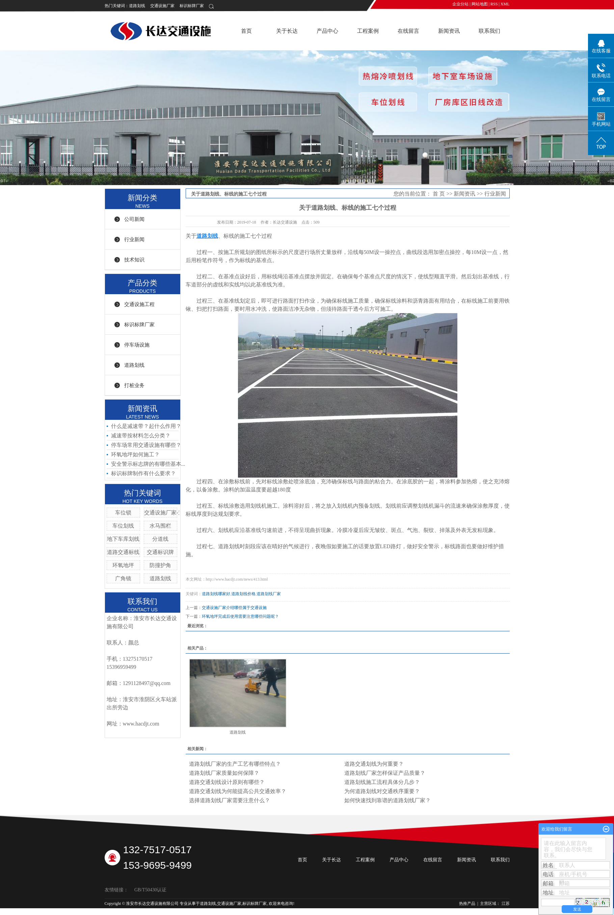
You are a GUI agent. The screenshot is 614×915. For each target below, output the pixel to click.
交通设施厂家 (162, 5)
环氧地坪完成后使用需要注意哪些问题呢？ (240, 616)
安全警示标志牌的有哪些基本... (148, 464)
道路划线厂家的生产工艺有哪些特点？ (235, 764)
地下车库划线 (123, 539)
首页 (246, 31)
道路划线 (137, 5)
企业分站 (460, 4)
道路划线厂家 (269, 593)
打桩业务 (134, 385)
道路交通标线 (123, 552)
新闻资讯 (449, 31)
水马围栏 (160, 526)
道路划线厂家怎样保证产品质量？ (384, 773)
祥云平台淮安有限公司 (221, 910)
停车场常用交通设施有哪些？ (146, 445)
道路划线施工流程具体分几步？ (382, 782)
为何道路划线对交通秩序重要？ (382, 791)
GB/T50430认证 (150, 889)
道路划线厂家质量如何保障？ (224, 773)
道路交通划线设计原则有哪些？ (227, 782)
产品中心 (327, 31)
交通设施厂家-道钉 (166, 512)
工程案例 (368, 31)
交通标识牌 (160, 552)
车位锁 (123, 512)
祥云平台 (169, 910)
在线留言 (408, 31)
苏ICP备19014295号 (122, 910)
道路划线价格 (243, 593)
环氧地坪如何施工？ (135, 454)
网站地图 (480, 4)
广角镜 (123, 578)
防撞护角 (160, 565)
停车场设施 (137, 345)
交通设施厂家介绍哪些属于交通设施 (234, 607)
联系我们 (489, 31)
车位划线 (123, 526)
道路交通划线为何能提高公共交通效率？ (237, 791)
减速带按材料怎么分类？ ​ (141, 435)
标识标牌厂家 (192, 5)
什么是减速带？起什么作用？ (146, 426)
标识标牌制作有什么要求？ (143, 473)
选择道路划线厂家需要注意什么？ (229, 800)
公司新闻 (134, 219)
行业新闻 (134, 239)
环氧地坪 (123, 565)
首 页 (439, 194)
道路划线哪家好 (216, 593)
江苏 (506, 903)
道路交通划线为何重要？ (374, 764)
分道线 (160, 539)
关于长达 (287, 31)
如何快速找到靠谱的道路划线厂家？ (387, 800)
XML (505, 4)
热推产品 (467, 903)
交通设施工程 (139, 304)
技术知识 (134, 259)
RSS (494, 4)
